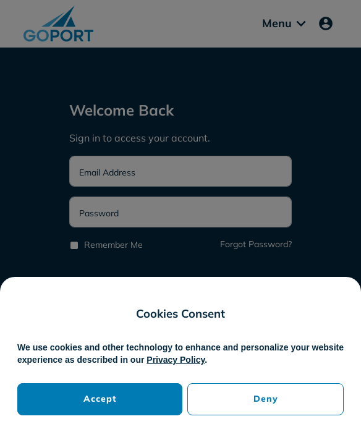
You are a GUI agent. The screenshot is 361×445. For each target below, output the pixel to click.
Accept (100, 398)
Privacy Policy (176, 360)
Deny (265, 398)
